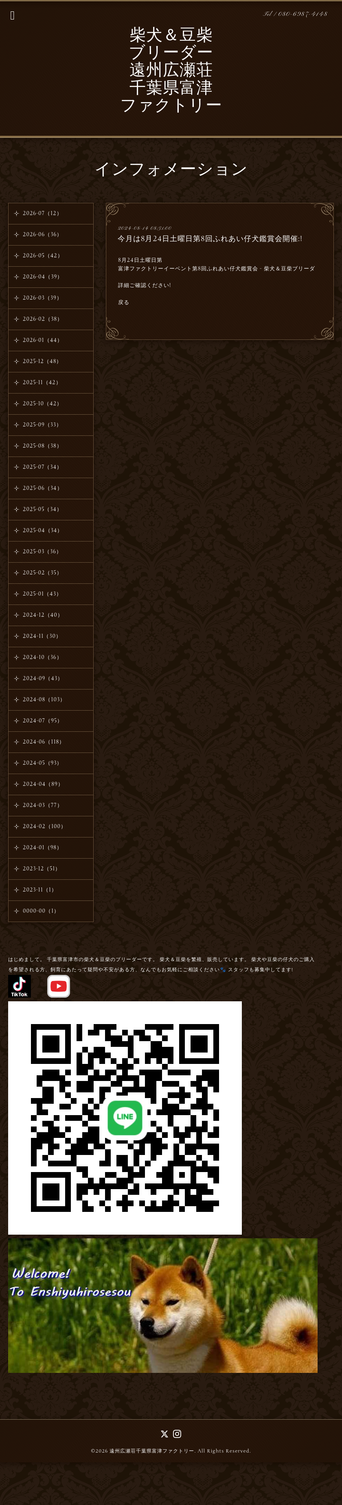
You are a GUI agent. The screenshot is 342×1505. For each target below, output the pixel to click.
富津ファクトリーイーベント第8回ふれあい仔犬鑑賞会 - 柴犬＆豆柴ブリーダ (216, 268)
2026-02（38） (43, 319)
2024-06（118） (44, 742)
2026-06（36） (42, 234)
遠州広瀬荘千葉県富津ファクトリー (152, 1451)
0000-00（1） (41, 911)
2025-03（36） (42, 551)
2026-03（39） (42, 298)
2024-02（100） (44, 826)
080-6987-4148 (303, 14)
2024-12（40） (43, 615)
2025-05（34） (42, 509)
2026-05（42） (43, 255)
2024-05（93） (43, 763)
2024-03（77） (43, 805)
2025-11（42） (42, 382)
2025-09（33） (42, 425)
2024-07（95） (43, 721)
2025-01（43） (42, 594)
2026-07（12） (42, 213)
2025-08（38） (42, 446)
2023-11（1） (40, 890)
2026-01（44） (43, 340)
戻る (123, 302)
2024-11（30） (42, 636)
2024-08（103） (44, 699)
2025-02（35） (42, 573)
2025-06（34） (43, 488)
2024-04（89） (43, 784)
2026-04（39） (43, 277)
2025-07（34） (42, 467)
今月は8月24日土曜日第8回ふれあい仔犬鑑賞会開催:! (210, 238)
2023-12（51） (42, 869)
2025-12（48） (42, 361)
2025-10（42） (42, 403)
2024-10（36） (42, 657)
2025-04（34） (43, 530)
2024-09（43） (43, 678)
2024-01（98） (42, 847)
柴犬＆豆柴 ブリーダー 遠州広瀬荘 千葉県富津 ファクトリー (171, 71)
